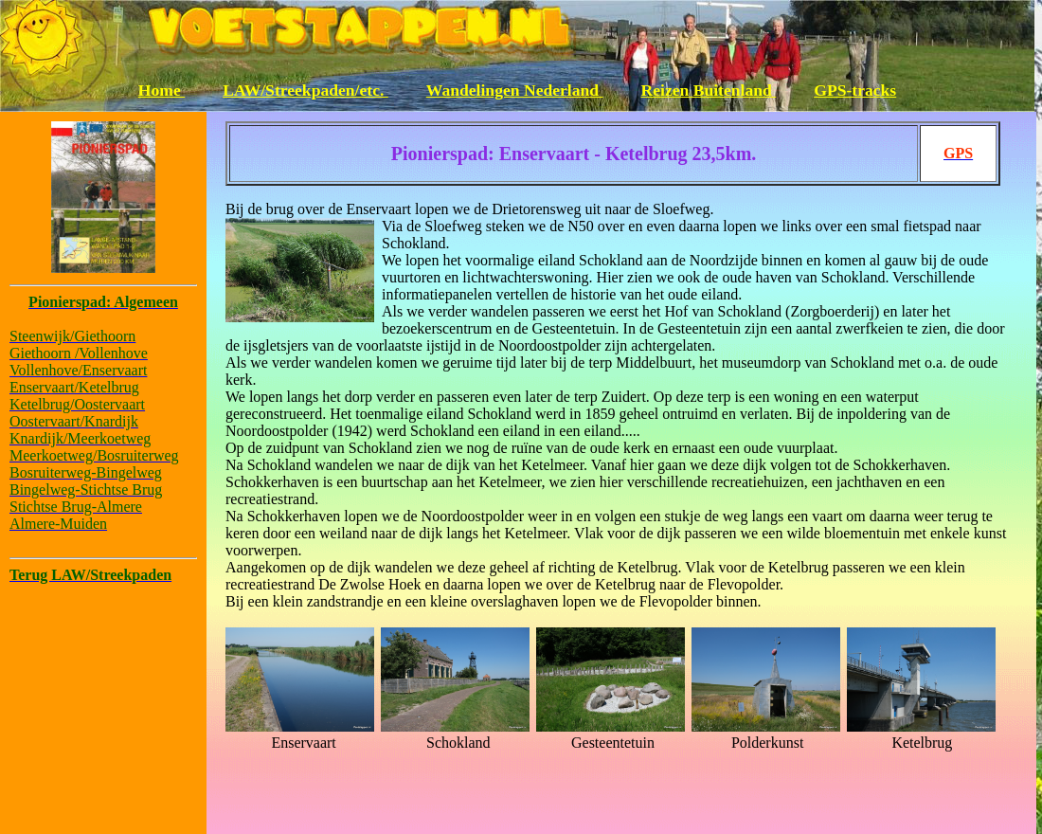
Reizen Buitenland (709, 90)
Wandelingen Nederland (514, 90)
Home (161, 90)
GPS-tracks (855, 90)
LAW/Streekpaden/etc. (305, 90)
